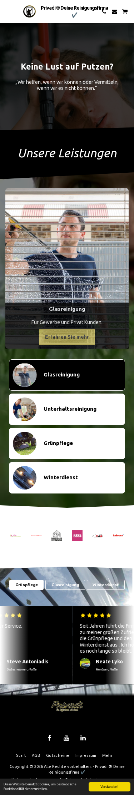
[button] (8, 11)
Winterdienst (106, 589)
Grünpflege (26, 589)
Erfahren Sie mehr (67, 337)
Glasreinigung (65, 589)
